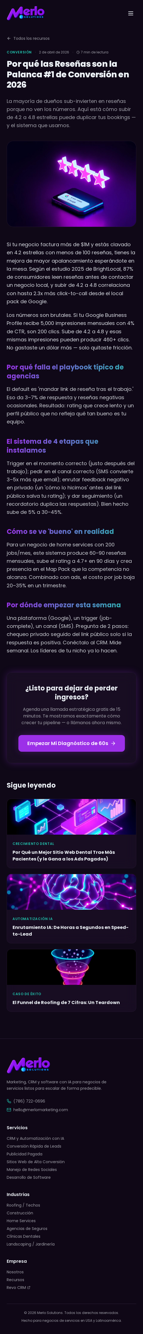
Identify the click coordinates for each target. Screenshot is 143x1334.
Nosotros (15, 1272)
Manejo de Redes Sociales (32, 1169)
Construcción (20, 1213)
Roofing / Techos (23, 1205)
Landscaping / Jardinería (31, 1244)
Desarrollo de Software (29, 1177)
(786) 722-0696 (26, 1101)
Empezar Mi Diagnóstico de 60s (71, 743)
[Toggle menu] (130, 13)
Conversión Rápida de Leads (34, 1146)
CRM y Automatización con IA (35, 1138)
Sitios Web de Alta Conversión (36, 1162)
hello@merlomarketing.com (37, 1110)
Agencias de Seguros (27, 1228)
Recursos (15, 1280)
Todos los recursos (28, 38)
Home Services (21, 1221)
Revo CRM (18, 1287)
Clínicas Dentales (23, 1236)
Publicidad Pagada (24, 1154)
